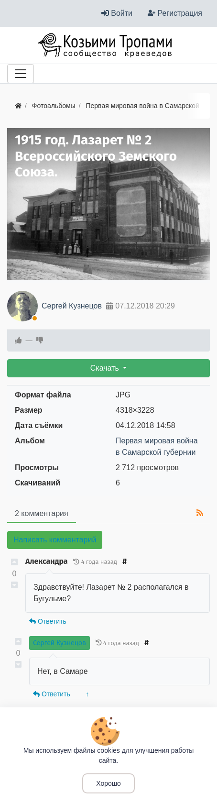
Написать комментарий (54, 540)
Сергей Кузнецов (72, 306)
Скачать (105, 368)
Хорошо (108, 783)
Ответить (47, 621)
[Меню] (20, 73)
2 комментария (41, 513)
